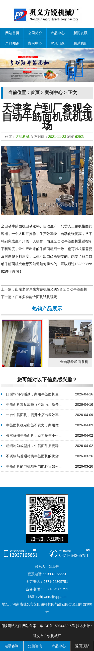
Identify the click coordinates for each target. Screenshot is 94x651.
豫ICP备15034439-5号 (57, 626)
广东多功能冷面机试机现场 (36, 297)
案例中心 (35, 43)
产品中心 (58, 33)
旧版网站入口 (11, 626)
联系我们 (80, 43)
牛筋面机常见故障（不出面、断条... (34, 404)
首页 (35, 92)
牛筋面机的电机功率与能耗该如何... (34, 466)
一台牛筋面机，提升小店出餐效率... (34, 415)
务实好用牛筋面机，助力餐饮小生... (34, 435)
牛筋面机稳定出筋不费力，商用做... (34, 425)
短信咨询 (35, 646)
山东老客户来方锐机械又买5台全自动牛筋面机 (51, 289)
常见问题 (58, 43)
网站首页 (12, 33)
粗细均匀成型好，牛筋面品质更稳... (34, 446)
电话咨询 (12, 646)
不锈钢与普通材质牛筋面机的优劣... (34, 456)
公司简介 (35, 33)
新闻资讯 (80, 33)
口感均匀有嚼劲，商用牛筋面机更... (34, 394)
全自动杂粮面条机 (76, 362)
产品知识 (12, 43)
